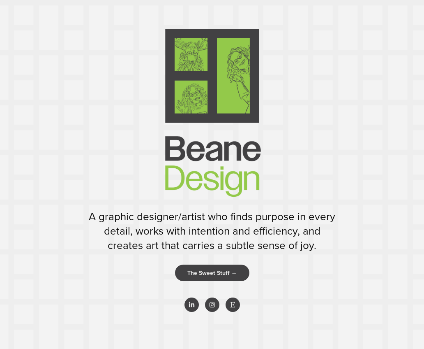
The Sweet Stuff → (212, 273)
